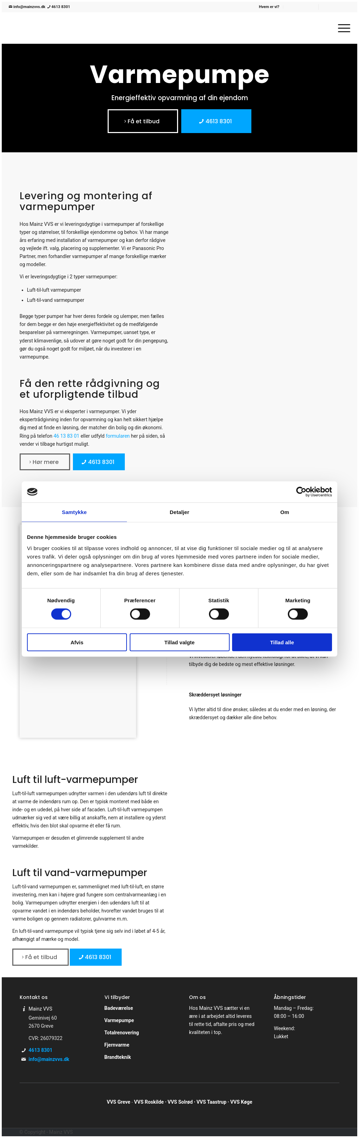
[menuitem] (269, 7)
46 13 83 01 (67, 436)
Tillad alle (282, 642)
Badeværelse (118, 1008)
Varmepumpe (119, 1020)
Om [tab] (284, 512)
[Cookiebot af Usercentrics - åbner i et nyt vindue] (301, 492)
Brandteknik (117, 1057)
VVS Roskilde (149, 1102)
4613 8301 (58, 7)
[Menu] (341, 28)
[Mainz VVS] (62, 28)
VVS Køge (241, 1102)
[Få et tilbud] (143, 121)
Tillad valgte (179, 642)
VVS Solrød (180, 1102)
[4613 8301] (216, 121)
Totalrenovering (121, 1032)
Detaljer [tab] (179, 512)
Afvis (76, 642)
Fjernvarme (116, 1045)
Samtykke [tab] (74, 512)
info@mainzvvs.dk (27, 7)
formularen (118, 436)
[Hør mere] (45, 461)
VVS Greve (118, 1102)
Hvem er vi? (269, 7)
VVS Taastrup (211, 1102)
